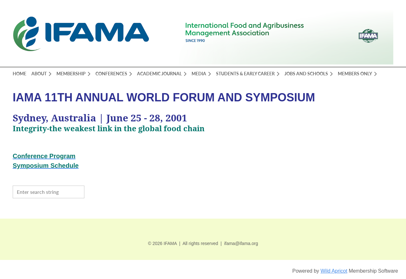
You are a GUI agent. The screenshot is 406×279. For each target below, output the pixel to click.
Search (90, 191)
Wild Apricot (333, 271)
